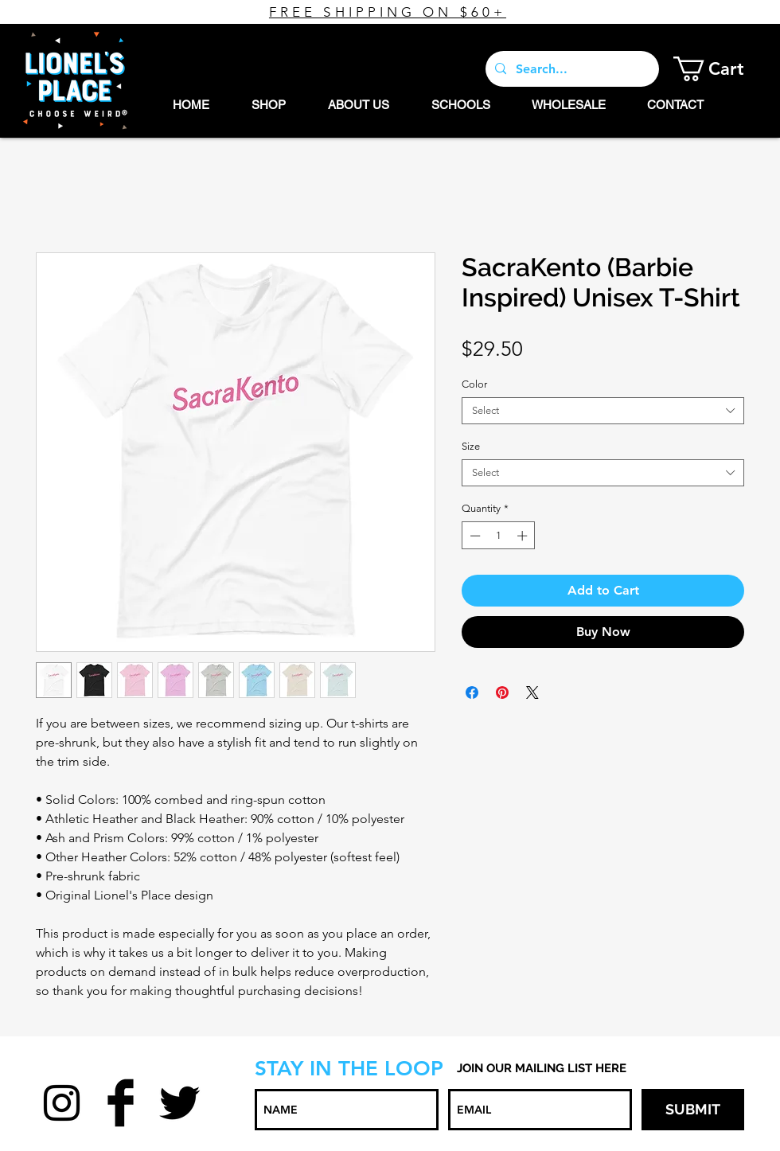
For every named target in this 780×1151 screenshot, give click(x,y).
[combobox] (603, 410)
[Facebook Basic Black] (120, 1103)
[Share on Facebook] (472, 692)
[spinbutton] (498, 535)
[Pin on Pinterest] (502, 692)
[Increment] (523, 535)
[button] (720, 69)
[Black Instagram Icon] (61, 1103)
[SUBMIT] (693, 1109)
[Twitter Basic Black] (179, 1103)
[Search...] (571, 69)
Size (471, 446)
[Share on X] (532, 692)
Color (474, 384)
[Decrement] (473, 535)
